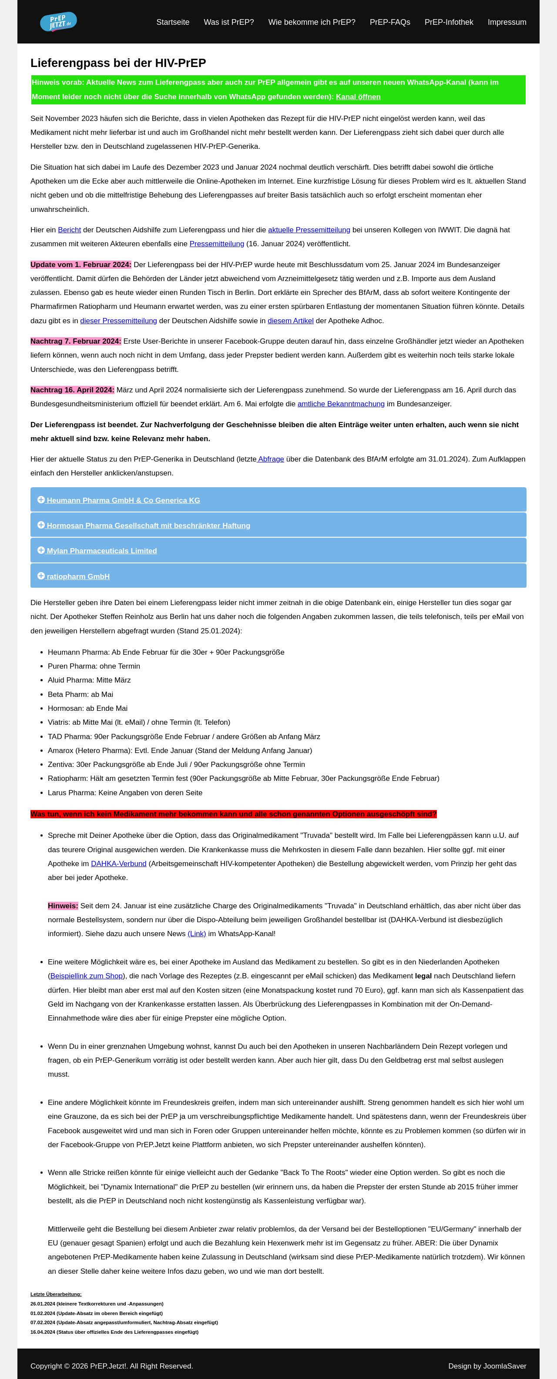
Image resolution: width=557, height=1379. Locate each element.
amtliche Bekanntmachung (341, 404)
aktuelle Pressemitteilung (309, 230)
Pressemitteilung (217, 244)
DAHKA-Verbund (119, 864)
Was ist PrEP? (229, 22)
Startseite (172, 22)
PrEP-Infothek (449, 22)
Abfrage (270, 459)
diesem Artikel (291, 321)
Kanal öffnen (358, 97)
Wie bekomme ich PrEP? (312, 22)
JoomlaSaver (505, 1366)
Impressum (507, 22)
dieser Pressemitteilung (118, 321)
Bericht (69, 230)
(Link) (197, 934)
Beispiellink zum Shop (86, 976)
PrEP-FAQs (390, 22)
